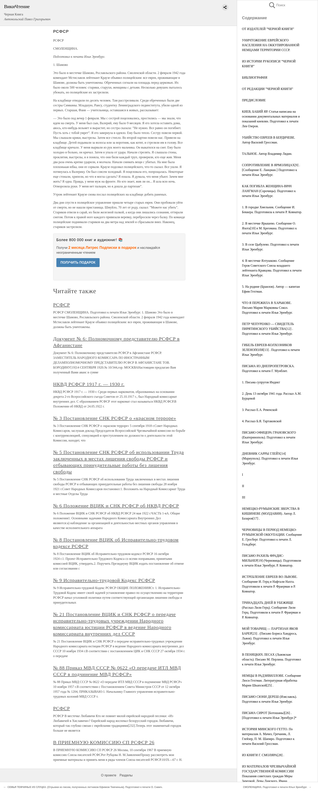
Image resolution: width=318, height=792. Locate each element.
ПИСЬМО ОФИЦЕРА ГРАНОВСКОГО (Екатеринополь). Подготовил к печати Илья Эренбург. (269, 437)
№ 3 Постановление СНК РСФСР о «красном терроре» (114, 418)
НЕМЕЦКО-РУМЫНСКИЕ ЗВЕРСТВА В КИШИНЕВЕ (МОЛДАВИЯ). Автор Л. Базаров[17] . (271, 513)
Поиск (276, 5)
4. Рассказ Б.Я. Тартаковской (261, 421)
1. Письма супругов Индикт (261, 382)
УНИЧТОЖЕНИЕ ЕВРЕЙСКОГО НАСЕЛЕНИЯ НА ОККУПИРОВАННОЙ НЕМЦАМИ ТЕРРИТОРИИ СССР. (270, 45)
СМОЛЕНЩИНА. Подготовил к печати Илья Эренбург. (275, 787)
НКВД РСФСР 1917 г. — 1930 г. (89, 384)
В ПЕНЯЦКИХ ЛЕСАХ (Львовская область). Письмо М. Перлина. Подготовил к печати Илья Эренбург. (271, 659)
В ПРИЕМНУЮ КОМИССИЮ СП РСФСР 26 (104, 742)
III (243, 497)
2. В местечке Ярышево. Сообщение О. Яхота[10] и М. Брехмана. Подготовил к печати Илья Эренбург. (269, 228)
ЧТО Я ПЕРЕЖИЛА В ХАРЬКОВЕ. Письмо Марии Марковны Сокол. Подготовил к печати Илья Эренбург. (267, 307)
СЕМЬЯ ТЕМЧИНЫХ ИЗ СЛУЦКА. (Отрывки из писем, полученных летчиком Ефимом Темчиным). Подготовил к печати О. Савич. (85, 787)
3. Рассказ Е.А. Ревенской (259, 409)
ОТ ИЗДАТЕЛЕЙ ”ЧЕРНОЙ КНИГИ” (268, 29)
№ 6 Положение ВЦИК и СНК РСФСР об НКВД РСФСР (116, 505)
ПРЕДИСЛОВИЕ (254, 100)
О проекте (108, 775)
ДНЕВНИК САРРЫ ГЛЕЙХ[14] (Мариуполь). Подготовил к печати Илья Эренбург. (270, 458)
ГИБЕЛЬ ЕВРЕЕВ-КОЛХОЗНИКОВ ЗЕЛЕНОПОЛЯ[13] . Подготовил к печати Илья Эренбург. (271, 349)
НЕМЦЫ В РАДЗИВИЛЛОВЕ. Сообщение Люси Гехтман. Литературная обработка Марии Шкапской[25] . (271, 680)
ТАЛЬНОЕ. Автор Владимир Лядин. (267, 153)
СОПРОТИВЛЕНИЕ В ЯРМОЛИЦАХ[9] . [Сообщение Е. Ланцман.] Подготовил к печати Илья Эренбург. (271, 169)
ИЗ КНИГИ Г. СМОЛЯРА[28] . (263, 755)
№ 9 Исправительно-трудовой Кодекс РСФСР (104, 580)
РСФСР (61, 304)
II (243, 486)
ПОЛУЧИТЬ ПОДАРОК (78, 262)
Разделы (125, 775)
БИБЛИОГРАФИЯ (254, 77)
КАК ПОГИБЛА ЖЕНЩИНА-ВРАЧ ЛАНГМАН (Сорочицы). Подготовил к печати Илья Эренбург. (269, 191)
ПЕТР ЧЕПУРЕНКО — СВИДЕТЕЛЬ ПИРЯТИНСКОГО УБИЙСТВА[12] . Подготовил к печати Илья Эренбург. (268, 328)
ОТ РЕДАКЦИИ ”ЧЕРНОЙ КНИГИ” (267, 89)
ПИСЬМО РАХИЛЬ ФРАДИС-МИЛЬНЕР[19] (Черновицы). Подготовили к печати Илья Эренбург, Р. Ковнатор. (271, 560)
